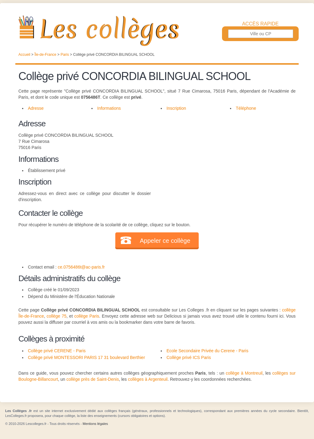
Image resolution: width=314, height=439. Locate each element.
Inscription (176, 108)
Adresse (36, 108)
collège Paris (86, 316)
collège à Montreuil (244, 373)
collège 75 (57, 316)
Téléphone (246, 108)
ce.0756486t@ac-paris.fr (81, 267)
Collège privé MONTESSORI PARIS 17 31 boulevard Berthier (86, 357)
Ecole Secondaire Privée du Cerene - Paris (207, 350)
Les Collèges (157, 30)
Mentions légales (95, 424)
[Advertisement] (223, 161)
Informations (109, 108)
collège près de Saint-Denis (92, 379)
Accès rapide (260, 23)
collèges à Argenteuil (147, 379)
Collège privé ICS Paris (189, 357)
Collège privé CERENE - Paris (57, 350)
